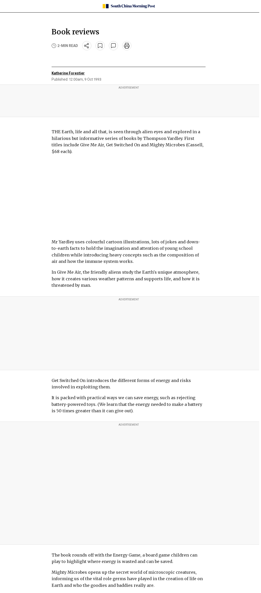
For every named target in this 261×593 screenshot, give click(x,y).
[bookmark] (100, 45)
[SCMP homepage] (128, 6)
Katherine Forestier (68, 73)
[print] (126, 45)
